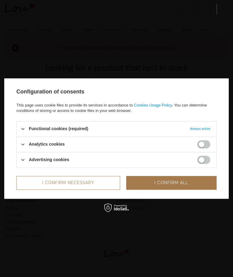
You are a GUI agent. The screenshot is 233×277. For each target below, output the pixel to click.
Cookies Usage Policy (153, 105)
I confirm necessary (68, 182)
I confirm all (171, 182)
